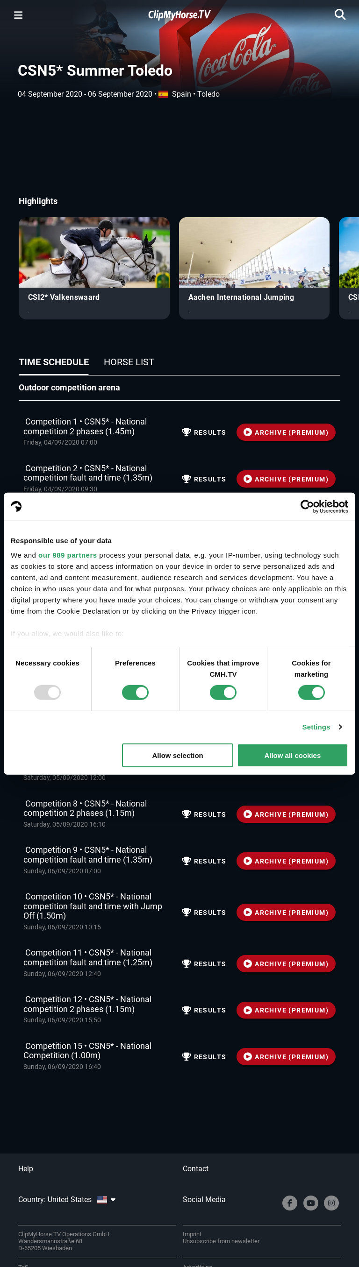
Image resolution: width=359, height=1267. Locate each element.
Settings (316, 727)
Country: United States (66, 1199)
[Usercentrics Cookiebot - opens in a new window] (307, 506)
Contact (195, 1168)
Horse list (129, 362)
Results (204, 432)
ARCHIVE (286, 432)
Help (25, 1168)
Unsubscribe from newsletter (221, 1241)
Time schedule (54, 362)
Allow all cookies (292, 755)
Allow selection (177, 755)
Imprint (192, 1234)
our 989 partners (67, 555)
